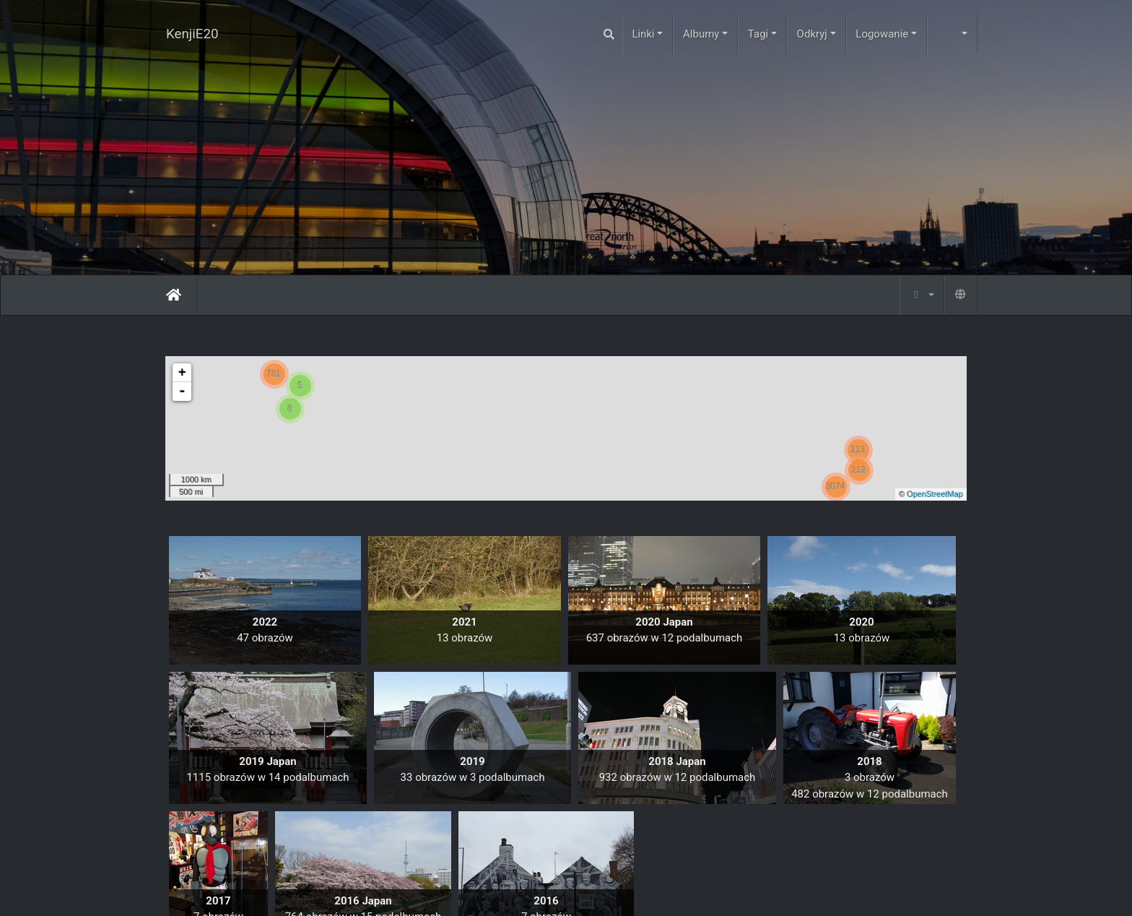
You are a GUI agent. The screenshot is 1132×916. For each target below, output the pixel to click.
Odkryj (812, 33)
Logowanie (881, 33)
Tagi (758, 33)
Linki (643, 33)
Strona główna (173, 295)
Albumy (701, 33)
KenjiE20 (192, 34)
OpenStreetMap (935, 494)
